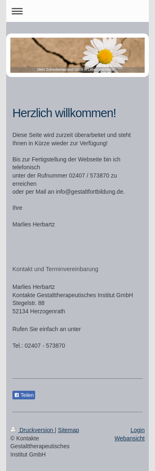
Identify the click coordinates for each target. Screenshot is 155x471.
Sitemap (68, 430)
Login (138, 430)
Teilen (23, 395)
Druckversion (32, 430)
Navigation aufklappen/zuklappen (77, 11)
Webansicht (129, 438)
